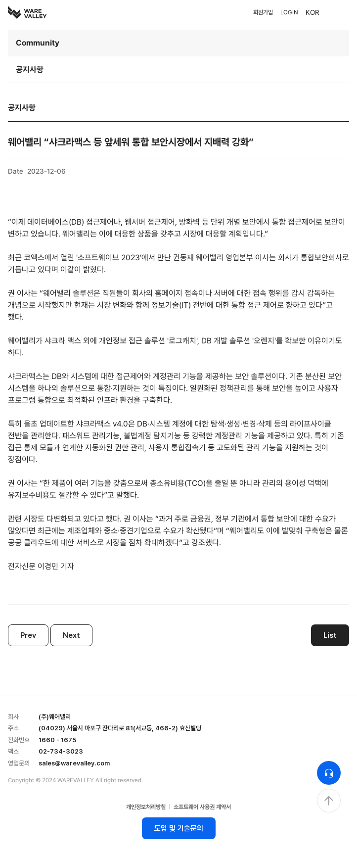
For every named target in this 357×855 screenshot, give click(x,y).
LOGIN (289, 12)
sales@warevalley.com (74, 763)
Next (71, 635)
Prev (28, 635)
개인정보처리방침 (146, 807)
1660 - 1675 (57, 740)
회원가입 (263, 12)
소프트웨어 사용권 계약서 (202, 807)
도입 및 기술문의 (178, 828)
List (330, 635)
